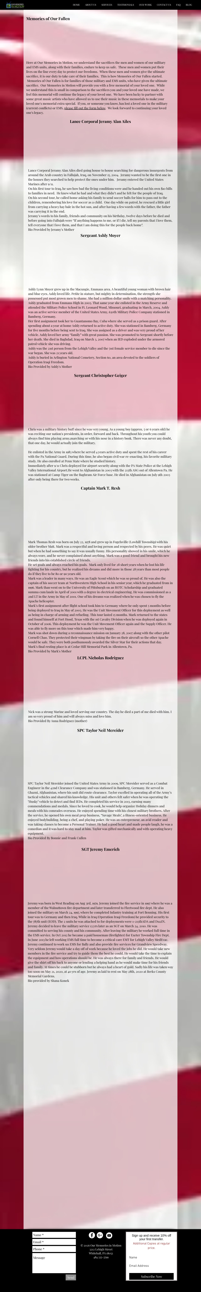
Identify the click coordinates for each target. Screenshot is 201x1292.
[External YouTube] (68, 42)
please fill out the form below (84, 108)
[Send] (71, 1277)
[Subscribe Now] (151, 1276)
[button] (90, 4)
